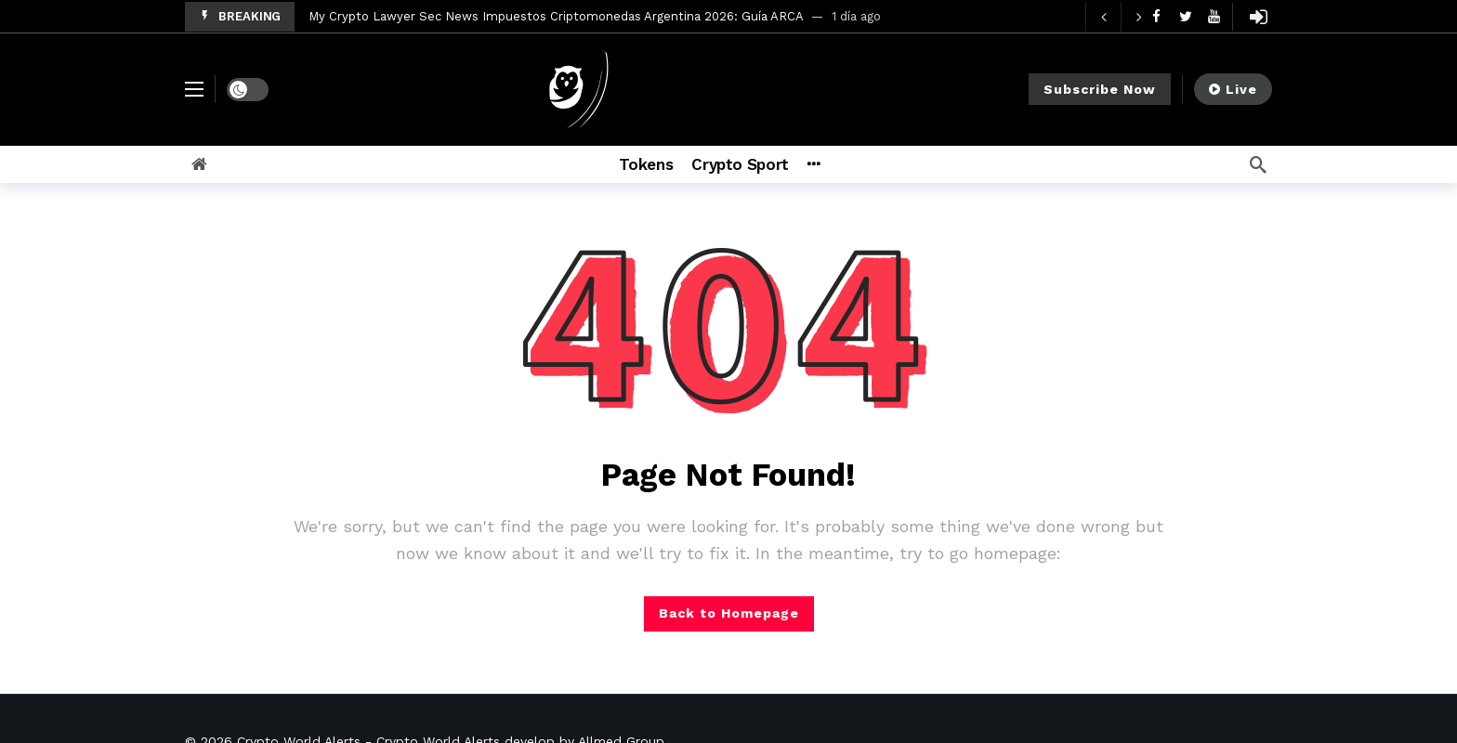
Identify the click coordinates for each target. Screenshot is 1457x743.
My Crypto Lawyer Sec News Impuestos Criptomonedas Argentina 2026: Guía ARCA (555, 16)
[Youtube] (1214, 16)
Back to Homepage (729, 613)
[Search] (1258, 164)
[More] (839, 164)
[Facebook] (1156, 16)
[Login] (1258, 17)
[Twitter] (1185, 16)
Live (1233, 89)
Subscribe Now (1100, 89)
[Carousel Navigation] (1120, 17)
